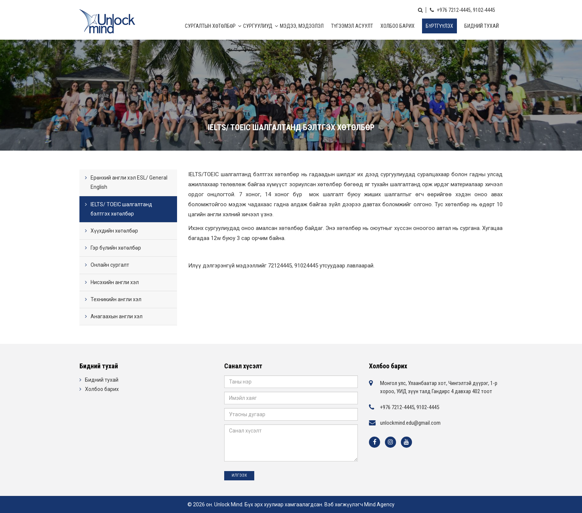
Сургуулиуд (257, 26)
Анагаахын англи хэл (117, 316)
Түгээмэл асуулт (352, 26)
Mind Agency (379, 504)
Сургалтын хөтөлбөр (210, 26)
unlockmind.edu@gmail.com (410, 423)
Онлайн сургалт (110, 265)
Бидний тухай (481, 26)
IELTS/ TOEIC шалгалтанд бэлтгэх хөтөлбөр (121, 209)
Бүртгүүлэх (439, 26)
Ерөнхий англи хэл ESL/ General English (129, 182)
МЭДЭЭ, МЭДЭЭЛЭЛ (302, 26)
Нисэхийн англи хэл (115, 282)
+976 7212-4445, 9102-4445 (462, 10)
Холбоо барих (397, 26)
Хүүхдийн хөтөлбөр (114, 231)
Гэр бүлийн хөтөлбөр (116, 248)
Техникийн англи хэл (116, 299)
